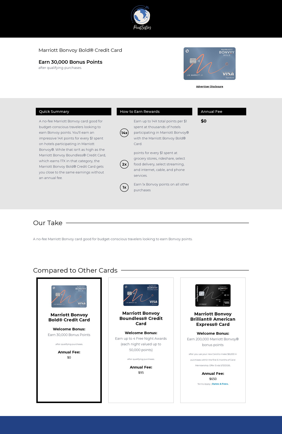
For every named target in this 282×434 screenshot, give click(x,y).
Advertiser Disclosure (209, 86)
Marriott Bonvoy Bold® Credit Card (69, 317)
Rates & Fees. (220, 384)
